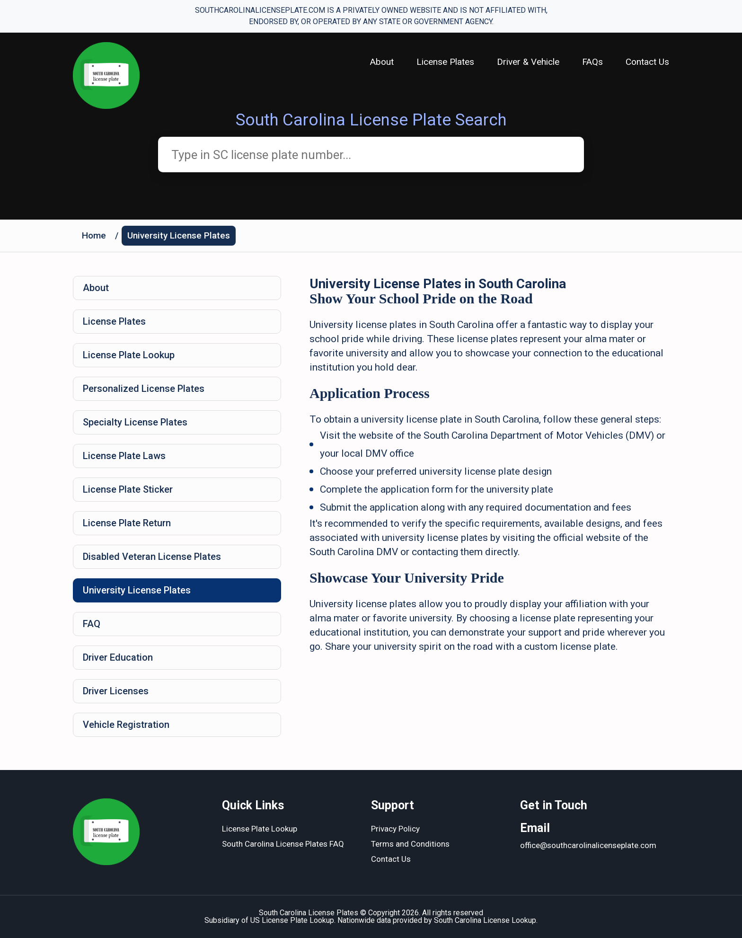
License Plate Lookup (129, 355)
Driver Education (118, 657)
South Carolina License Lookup (485, 920)
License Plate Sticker (128, 489)
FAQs (592, 61)
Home (94, 235)
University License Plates (178, 235)
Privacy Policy (395, 828)
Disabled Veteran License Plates (152, 556)
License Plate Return (127, 523)
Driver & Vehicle (528, 61)
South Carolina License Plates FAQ (283, 844)
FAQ (91, 623)
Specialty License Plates (135, 422)
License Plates (445, 61)
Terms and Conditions (410, 844)
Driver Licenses (116, 691)
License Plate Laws (124, 455)
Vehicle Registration (126, 724)
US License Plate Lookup (292, 920)
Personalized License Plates (143, 388)
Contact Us (647, 61)
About (382, 61)
